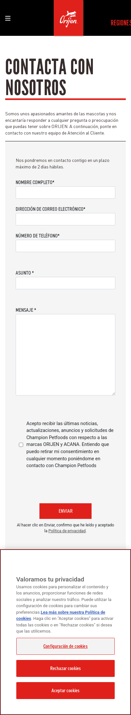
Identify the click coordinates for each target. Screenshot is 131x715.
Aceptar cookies (65, 690)
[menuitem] (119, 22)
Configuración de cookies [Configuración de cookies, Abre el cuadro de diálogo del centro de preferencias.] (65, 646)
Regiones (119, 23)
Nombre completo (35, 182)
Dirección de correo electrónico (50, 209)
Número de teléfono (38, 235)
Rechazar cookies (65, 668)
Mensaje (26, 310)
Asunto (25, 272)
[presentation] (65, 485)
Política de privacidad (67, 531)
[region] (65, 632)
